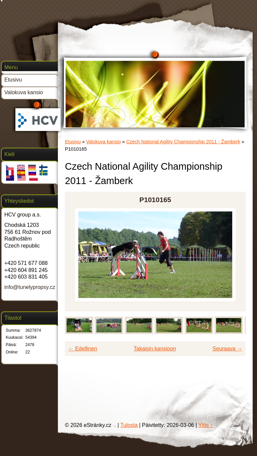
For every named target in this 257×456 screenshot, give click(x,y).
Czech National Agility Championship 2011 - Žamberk (183, 141)
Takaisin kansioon (155, 348)
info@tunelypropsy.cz (29, 287)
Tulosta (129, 425)
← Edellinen (82, 348)
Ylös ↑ (205, 425)
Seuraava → (227, 348)
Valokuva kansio (103, 141)
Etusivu (73, 141)
